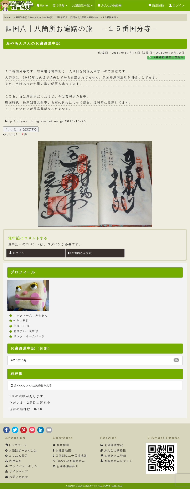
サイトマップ (16, 471)
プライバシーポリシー (23, 466)
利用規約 (13, 461)
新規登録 (156, 5)
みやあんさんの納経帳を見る (31, 385)
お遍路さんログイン (116, 461)
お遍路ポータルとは (21, 450)
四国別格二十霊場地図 (70, 455)
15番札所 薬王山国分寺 (168, 57)
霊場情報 (60, 5)
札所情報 (61, 445)
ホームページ (35, 336)
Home (42, 5)
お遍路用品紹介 (66, 466)
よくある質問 (16, 455)
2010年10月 (61, 17)
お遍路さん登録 (80, 253)
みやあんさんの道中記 (41, 17)
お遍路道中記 (82, 5)
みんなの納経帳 (110, 5)
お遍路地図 (62, 450)
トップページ (16, 445)
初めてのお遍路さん (69, 461)
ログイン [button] (176, 5)
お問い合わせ (16, 476)
